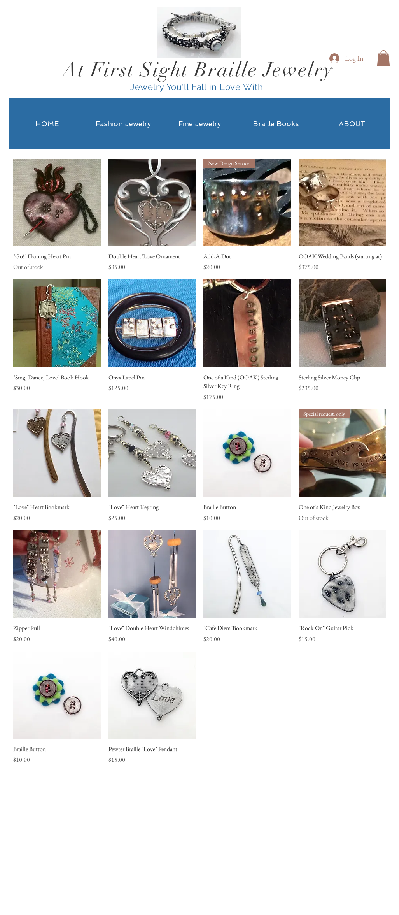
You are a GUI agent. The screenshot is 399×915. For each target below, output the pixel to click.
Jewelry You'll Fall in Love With (198, 87)
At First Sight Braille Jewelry (198, 70)
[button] (383, 58)
